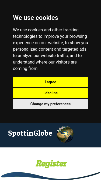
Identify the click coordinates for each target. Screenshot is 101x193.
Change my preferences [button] (50, 104)
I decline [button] (50, 93)
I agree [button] (50, 82)
